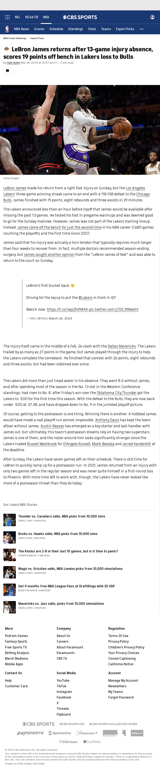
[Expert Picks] (125, 29)
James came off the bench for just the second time (59, 227)
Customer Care (16, 686)
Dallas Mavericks (122, 346)
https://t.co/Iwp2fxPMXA (67, 309)
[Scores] (39, 29)
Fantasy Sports (16, 641)
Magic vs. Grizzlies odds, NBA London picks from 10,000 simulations (70, 569)
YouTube (63, 681)
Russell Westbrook (42, 444)
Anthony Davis (107, 420)
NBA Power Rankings (14, 38)
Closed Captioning (122, 659)
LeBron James (14, 188)
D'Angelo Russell (76, 444)
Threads (63, 709)
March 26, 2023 (60, 318)
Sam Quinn (13, 62)
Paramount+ (66, 653)
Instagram (64, 692)
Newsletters (117, 686)
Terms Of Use (118, 636)
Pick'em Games (16, 636)
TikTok (61, 686)
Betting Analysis (17, 653)
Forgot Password (121, 697)
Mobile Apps (14, 664)
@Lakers (85, 297)
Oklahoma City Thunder (116, 393)
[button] (142, 29)
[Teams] (106, 29)
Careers (63, 641)
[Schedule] (56, 29)
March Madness (16, 659)
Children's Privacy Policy (126, 647)
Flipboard (64, 714)
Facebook (64, 697)
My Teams (115, 692)
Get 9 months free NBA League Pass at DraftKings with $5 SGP (66, 586)
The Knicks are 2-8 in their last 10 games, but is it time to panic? (68, 551)
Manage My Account (123, 681)
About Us (63, 636)
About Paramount (70, 647)
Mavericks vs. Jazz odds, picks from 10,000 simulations (61, 604)
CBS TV (62, 659)
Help (8, 681)
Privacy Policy (118, 641)
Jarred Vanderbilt (136, 444)
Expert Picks (37, 38)
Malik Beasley (103, 444)
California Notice (120, 664)
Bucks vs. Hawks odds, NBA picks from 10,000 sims (58, 534)
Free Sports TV (16, 647)
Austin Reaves (52, 426)
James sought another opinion (49, 254)
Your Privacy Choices (123, 653)
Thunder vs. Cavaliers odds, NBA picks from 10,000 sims (61, 516)
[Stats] (92, 29)
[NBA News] (22, 29)
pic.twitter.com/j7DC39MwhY (114, 309)
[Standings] (76, 29)
